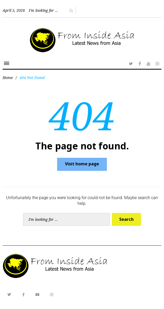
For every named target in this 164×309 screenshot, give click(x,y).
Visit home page (82, 164)
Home (8, 77)
